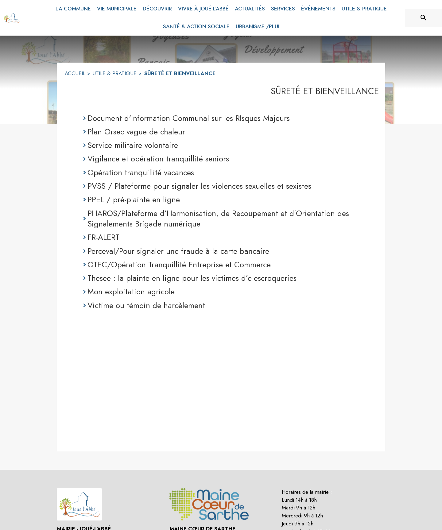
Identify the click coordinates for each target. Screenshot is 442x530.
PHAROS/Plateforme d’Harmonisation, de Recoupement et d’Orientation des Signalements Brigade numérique (218, 218)
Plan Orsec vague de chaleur (136, 131)
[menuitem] (73, 7)
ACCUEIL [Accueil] (75, 73)
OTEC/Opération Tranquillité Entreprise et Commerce (179, 264)
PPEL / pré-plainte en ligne (133, 199)
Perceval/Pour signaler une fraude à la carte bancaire (178, 251)
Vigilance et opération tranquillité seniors (158, 158)
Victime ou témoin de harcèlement (146, 305)
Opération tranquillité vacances (140, 172)
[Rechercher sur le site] (424, 18)
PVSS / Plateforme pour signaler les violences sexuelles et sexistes (199, 186)
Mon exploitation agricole (131, 291)
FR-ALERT (103, 237)
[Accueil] (11, 18)
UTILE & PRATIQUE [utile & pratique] (114, 73)
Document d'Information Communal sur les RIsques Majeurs (188, 118)
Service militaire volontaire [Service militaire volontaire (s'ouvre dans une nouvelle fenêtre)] (132, 145)
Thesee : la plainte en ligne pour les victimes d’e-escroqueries (192, 278)
